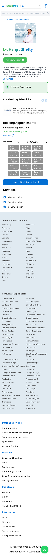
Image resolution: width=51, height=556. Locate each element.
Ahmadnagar (7, 225)
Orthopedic (30, 369)
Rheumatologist (32, 395)
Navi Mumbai (7, 267)
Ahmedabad (30, 225)
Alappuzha (6, 228)
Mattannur (30, 264)
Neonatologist (7, 347)
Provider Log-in (9, 467)
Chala (28, 231)
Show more (8, 79)
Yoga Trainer (30, 408)
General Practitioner (33, 331)
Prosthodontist (31, 385)
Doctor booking (10, 428)
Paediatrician (7, 379)
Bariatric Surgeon (32, 301)
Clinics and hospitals (12, 458)
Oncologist (30, 359)
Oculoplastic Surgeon (10, 359)
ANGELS (6, 492)
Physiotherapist (32, 379)
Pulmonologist (7, 392)
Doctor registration (11, 471)
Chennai (5, 234)
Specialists (7, 441)
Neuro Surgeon (7, 351)
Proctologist (6, 385)
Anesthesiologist (8, 298)
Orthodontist (6, 369)
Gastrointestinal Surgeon (35, 328)
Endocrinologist (32, 318)
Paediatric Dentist (8, 376)
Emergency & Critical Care (35, 315)
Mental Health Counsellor (35, 344)
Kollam (4, 257)
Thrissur (5, 277)
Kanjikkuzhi (6, 248)
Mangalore (6, 264)
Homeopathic (7, 341)
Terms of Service (10, 531)
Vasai (4, 280)
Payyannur (30, 267)
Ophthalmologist (32, 362)
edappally (29, 234)
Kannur (29, 248)
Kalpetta (5, 244)
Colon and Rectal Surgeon (11, 308)
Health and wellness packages (17, 432)
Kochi (28, 251)
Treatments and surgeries (15, 437)
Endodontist (6, 321)
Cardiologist (6, 305)
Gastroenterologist (9, 328)
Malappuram (31, 261)
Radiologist (30, 392)
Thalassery (30, 274)
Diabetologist (31, 311)
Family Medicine (8, 324)
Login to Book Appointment (25, 182)
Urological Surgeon (9, 405)
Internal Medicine (32, 341)
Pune (4, 270)
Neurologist (30, 351)
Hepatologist (30, 337)
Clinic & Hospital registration (16, 476)
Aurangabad (7, 231)
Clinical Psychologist (33, 305)
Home (4, 19)
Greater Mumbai (32, 238)
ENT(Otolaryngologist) (34, 321)
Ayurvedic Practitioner (10, 301)
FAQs (4, 517)
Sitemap (6, 522)
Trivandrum (30, 277)
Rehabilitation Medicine (11, 395)
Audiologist (30, 298)
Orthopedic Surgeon (33, 372)
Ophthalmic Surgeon (10, 362)
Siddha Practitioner (9, 398)
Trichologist (6, 402)
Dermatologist (7, 311)
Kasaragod (6, 251)
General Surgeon (8, 334)
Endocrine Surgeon (9, 318)
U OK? (5, 497)
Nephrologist (31, 347)
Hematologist (7, 337)
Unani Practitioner (33, 402)
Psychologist (30, 389)
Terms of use (8, 526)
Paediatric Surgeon (33, 376)
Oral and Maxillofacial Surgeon (13, 366)
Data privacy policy (11, 535)
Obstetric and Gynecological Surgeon (36, 355)
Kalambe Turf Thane (33, 241)
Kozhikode (6, 261)
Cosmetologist (31, 308)
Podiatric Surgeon (32, 382)
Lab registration (10, 480)
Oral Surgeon (31, 366)
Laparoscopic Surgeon (10, 344)
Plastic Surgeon (8, 382)
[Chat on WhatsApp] (44, 549)
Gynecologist (30, 334)
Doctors (11, 19)
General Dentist (8, 331)
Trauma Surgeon (32, 398)
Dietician (5, 315)
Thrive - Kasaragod (11, 506)
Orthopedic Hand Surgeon (11, 372)
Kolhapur (29, 254)
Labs (4, 462)
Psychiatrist (6, 389)
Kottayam (29, 257)
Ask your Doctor (10, 446)
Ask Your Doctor (15, 60)
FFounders (7, 501)
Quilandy (29, 270)
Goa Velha (5, 238)
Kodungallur (6, 254)
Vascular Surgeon (8, 408)
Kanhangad (30, 244)
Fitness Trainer (31, 324)
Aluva (28, 228)
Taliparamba (7, 274)
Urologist (29, 405)
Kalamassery (7, 241)
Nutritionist (6, 354)
